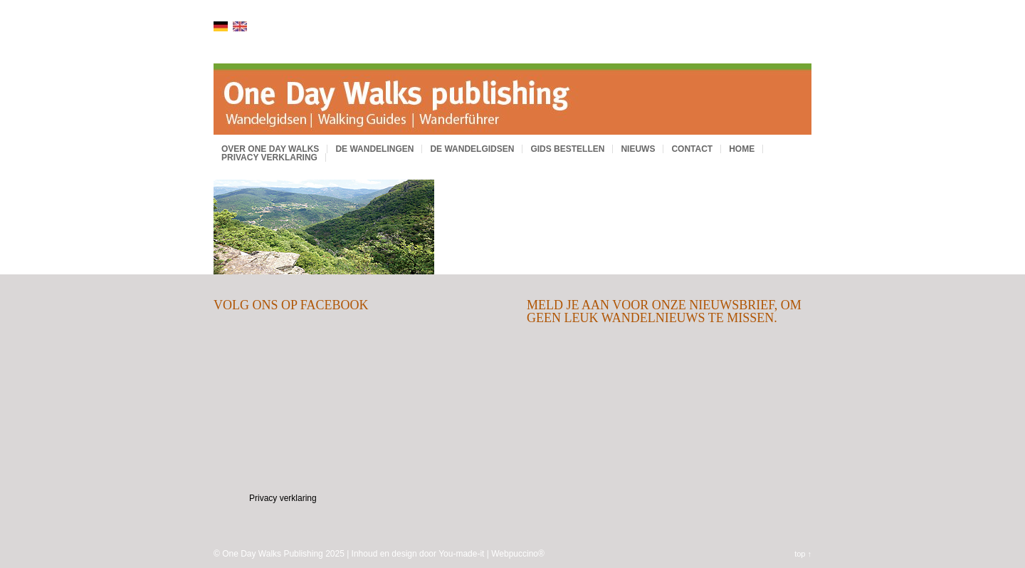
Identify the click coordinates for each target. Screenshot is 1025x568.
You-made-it (461, 554)
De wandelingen (374, 149)
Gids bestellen (567, 149)
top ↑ (802, 553)
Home (742, 149)
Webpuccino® (518, 554)
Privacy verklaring (269, 157)
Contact (692, 149)
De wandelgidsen (472, 149)
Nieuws (638, 149)
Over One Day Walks (270, 149)
